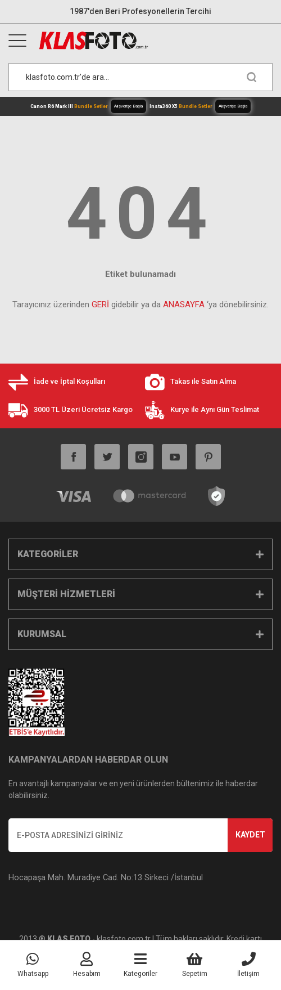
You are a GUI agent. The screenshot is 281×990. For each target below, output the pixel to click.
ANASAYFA (184, 304)
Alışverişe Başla (128, 106)
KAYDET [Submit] (250, 834)
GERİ (100, 304)
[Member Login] (86, 965)
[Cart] (194, 965)
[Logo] (155, 40)
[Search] (140, 77)
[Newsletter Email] (140, 835)
